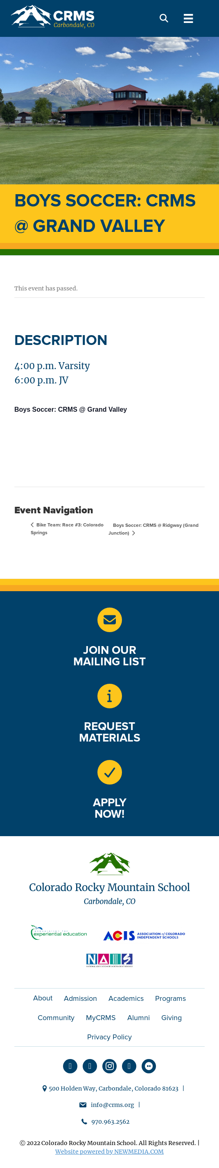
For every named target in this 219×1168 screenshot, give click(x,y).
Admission (80, 998)
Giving (171, 1017)
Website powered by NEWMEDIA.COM (109, 1151)
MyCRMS (101, 1017)
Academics (126, 998)
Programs (170, 998)
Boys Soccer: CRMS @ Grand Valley (70, 409)
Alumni (138, 1017)
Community (56, 1017)
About (42, 997)
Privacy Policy (109, 1036)
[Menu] (188, 18)
